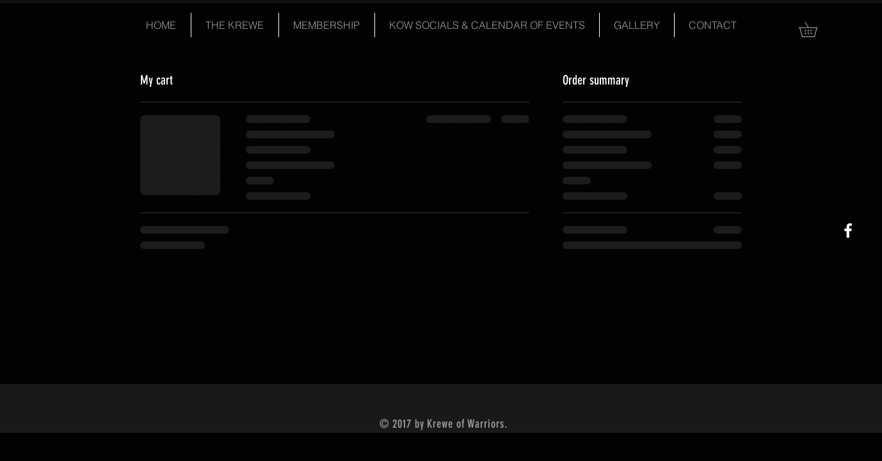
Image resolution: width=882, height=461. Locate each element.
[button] (815, 29)
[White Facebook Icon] (848, 230)
